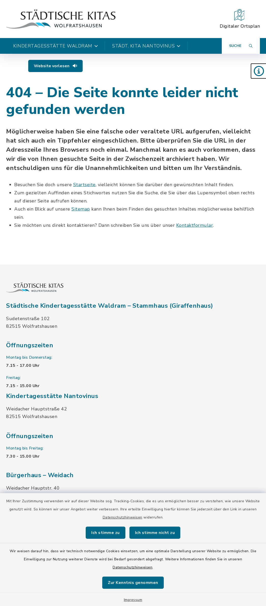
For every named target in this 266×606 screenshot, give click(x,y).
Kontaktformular (194, 225)
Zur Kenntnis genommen (133, 582)
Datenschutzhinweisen (122, 517)
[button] (258, 71)
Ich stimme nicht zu (155, 532)
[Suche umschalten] (241, 46)
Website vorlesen (55, 66)
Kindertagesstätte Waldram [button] (55, 46)
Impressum (133, 599)
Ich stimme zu (105, 532)
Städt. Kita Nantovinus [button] (146, 46)
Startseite (84, 185)
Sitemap (80, 209)
